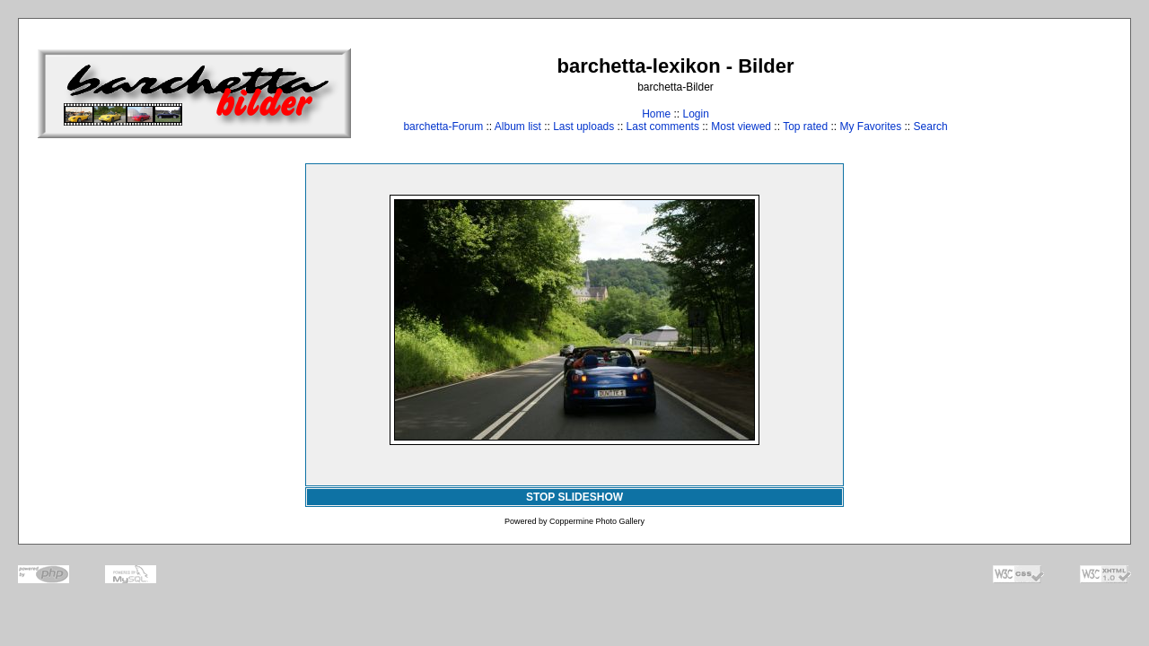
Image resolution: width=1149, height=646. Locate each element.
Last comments (663, 126)
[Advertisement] (1056, 93)
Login (695, 114)
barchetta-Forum (443, 126)
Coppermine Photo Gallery (597, 521)
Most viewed (741, 126)
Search (931, 126)
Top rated (805, 126)
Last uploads (583, 126)
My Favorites (871, 126)
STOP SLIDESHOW (574, 497)
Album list (518, 126)
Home (656, 114)
